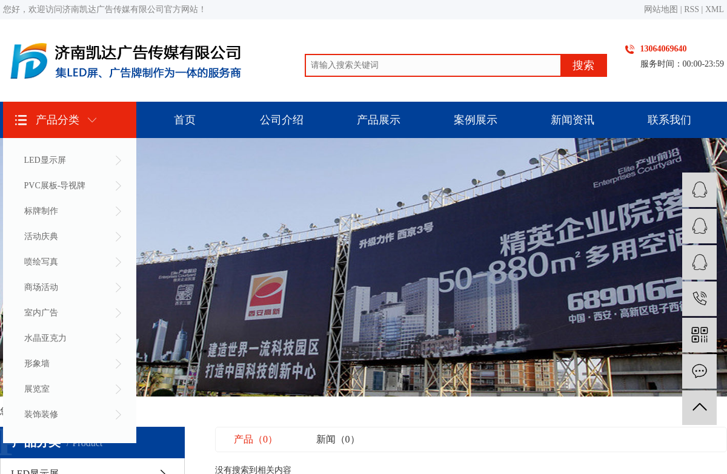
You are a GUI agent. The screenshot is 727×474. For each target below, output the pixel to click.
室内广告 (41, 312)
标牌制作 (41, 211)
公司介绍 (282, 120)
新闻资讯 (572, 120)
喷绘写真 (41, 261)
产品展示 (378, 120)
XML (714, 9)
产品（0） (255, 439)
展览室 (37, 388)
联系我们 (669, 120)
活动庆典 (41, 236)
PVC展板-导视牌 (55, 185)
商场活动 (41, 287)
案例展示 (475, 120)
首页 (185, 120)
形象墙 (37, 363)
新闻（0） (338, 439)
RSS (691, 9)
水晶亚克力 (45, 338)
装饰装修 (41, 414)
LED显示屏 (45, 160)
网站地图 (661, 9)
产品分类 (57, 120)
